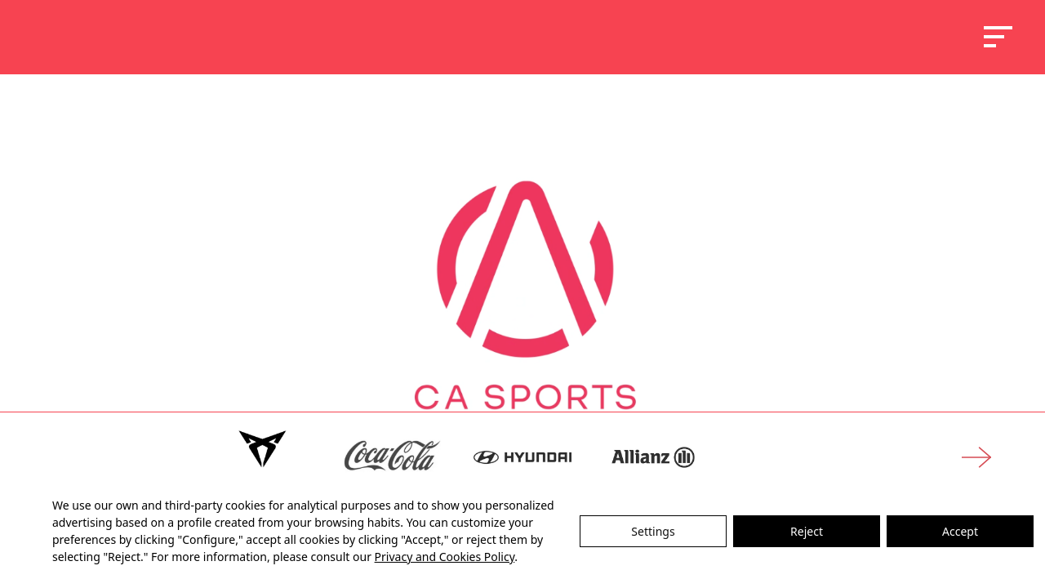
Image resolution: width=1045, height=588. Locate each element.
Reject (806, 531)
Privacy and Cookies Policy (445, 556)
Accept (960, 531)
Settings (652, 531)
